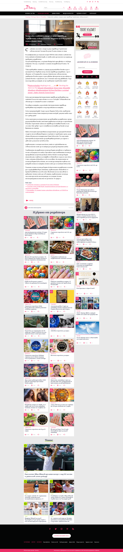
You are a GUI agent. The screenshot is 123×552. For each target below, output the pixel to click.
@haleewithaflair (34, 85)
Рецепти (69, 8)
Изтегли (87, 34)
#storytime (58, 88)
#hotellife (66, 88)
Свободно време (43, 13)
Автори (33, 542)
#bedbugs (31, 90)
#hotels (40, 88)
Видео (85, 8)
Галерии (75, 8)
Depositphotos (46, 542)
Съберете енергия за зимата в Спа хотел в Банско (43, 184)
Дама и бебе (56, 13)
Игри (91, 8)
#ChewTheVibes (55, 90)
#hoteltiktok (48, 88)
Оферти (96, 8)
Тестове (80, 8)
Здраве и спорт (81, 13)
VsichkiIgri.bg (67, 1)
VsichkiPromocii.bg (43, 1)
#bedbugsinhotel (42, 90)
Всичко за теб (30, 13)
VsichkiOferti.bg (27, 1)
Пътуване (44, 17)
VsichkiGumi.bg (58, 1)
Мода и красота (68, 13)
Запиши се (87, 72)
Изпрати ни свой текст (61, 536)
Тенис (49, 440)
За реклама (27, 542)
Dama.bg (35, 1)
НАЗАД (29, 200)
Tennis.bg (51, 1)
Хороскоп (93, 13)
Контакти (39, 542)
